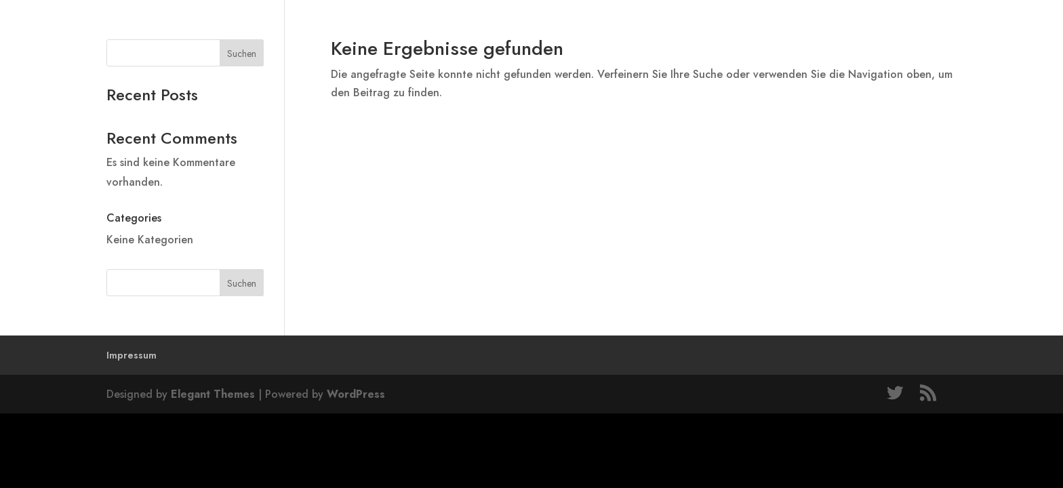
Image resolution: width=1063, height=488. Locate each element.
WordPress (356, 394)
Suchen (241, 53)
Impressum (131, 355)
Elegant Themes (213, 394)
